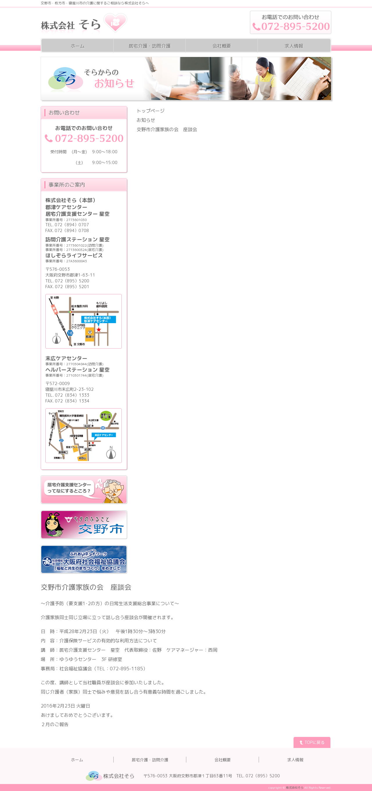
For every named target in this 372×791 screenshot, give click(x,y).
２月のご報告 (55, 724)
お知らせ (146, 120)
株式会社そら (119, 776)
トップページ (150, 111)
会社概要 (221, 46)
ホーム (78, 46)
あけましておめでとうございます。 (78, 715)
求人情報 (294, 46)
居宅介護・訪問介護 (150, 46)
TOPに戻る (312, 742)
